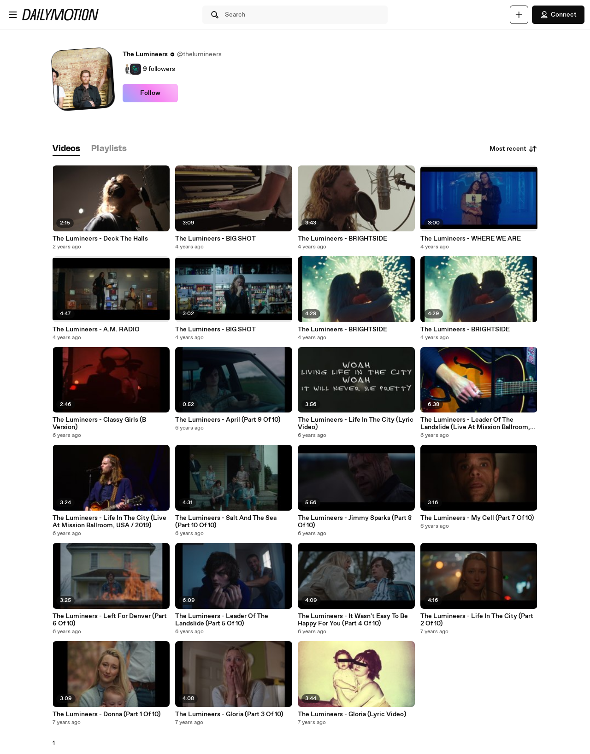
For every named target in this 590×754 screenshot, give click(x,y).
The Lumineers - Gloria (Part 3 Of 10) (229, 714)
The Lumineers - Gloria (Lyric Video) (352, 714)
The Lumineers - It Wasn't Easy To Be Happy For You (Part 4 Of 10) (353, 620)
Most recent (513, 148)
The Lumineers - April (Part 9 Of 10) (227, 420)
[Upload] (519, 15)
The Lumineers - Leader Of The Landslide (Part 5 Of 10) (221, 620)
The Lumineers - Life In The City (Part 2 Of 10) (476, 620)
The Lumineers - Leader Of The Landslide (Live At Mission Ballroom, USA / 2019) (475, 423)
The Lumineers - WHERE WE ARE (470, 238)
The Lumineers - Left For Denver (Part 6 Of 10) (110, 620)
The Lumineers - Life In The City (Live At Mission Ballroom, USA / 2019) (109, 521)
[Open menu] (13, 15)
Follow (150, 93)
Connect (558, 14)
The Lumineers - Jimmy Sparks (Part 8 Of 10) (355, 521)
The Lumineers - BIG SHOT (215, 238)
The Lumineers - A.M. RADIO (96, 329)
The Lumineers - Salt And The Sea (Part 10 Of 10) (226, 521)
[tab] (66, 149)
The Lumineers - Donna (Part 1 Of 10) (106, 714)
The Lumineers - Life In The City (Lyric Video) (355, 423)
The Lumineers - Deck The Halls (100, 238)
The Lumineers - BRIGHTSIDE (342, 238)
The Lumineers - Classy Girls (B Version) (99, 423)
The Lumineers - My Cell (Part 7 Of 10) (477, 518)
